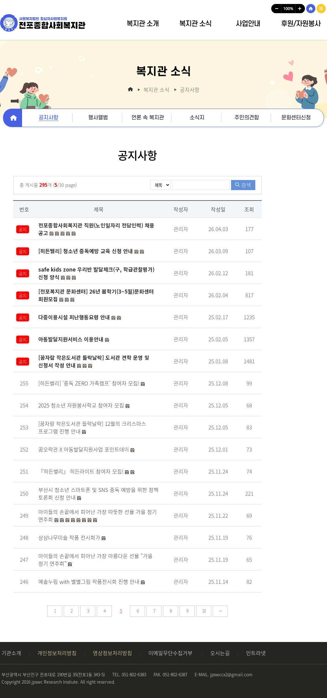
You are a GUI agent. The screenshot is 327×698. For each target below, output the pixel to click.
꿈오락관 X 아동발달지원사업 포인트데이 (84, 449)
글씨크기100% (288, 8)
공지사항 (48, 118)
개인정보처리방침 (57, 653)
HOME (310, 8)
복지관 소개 (143, 24)
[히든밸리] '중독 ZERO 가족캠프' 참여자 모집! (89, 383)
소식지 (197, 118)
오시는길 (220, 653)
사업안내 (248, 24)
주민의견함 (246, 118)
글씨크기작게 (276, 8)
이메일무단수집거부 (171, 653)
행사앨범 (98, 118)
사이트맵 (321, 8)
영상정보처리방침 (112, 653)
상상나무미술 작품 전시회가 (70, 537)
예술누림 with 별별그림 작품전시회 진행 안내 (89, 581)
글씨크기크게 (300, 8)
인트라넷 (256, 653)
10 (204, 611)
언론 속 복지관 (147, 118)
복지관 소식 (195, 24)
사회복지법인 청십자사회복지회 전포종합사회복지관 (43, 23)
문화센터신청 (296, 118)
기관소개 (11, 653)
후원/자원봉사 (301, 24)
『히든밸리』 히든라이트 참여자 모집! (81, 471)
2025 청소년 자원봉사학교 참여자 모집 (82, 405)
